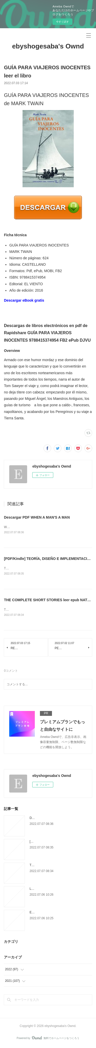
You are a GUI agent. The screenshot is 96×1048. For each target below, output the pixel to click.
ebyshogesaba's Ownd (48, 46)
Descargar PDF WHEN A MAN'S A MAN (37, 517)
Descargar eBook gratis (24, 300)
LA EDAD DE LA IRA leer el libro (51, 890)
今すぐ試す (62, 21)
